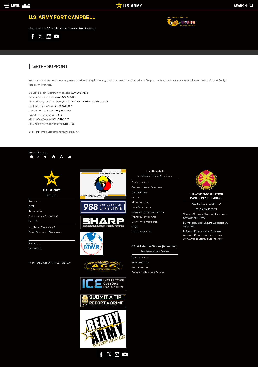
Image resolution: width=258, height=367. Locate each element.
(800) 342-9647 (60, 119)
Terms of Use (35, 211)
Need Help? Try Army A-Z (42, 227)
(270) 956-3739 (66, 97)
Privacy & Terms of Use (144, 216)
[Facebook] (32, 157)
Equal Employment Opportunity (45, 232)
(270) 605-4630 (79, 101)
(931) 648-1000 (63, 106)
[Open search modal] (244, 5)
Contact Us (35, 248)
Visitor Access (139, 192)
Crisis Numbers (140, 182)
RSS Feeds (34, 243)
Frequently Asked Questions (147, 187)
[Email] (70, 157)
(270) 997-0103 (99, 101)
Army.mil (51, 195)
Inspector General (141, 231)
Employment (35, 201)
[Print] (62, 157)
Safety (135, 197)
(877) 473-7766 (63, 110)
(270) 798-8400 (79, 92)
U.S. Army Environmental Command (202, 231)
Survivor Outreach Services (198, 214)
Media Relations (140, 202)
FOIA (31, 206)
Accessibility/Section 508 (43, 216)
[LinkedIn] (45, 157)
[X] (38, 157)
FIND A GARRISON (206, 209)
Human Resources (192, 222)
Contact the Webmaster (144, 221)
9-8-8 (59, 114)
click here (68, 123)
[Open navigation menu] (11, 5)
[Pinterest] (53, 157)
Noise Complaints (141, 207)
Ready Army (35, 221)
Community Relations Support (148, 211)
